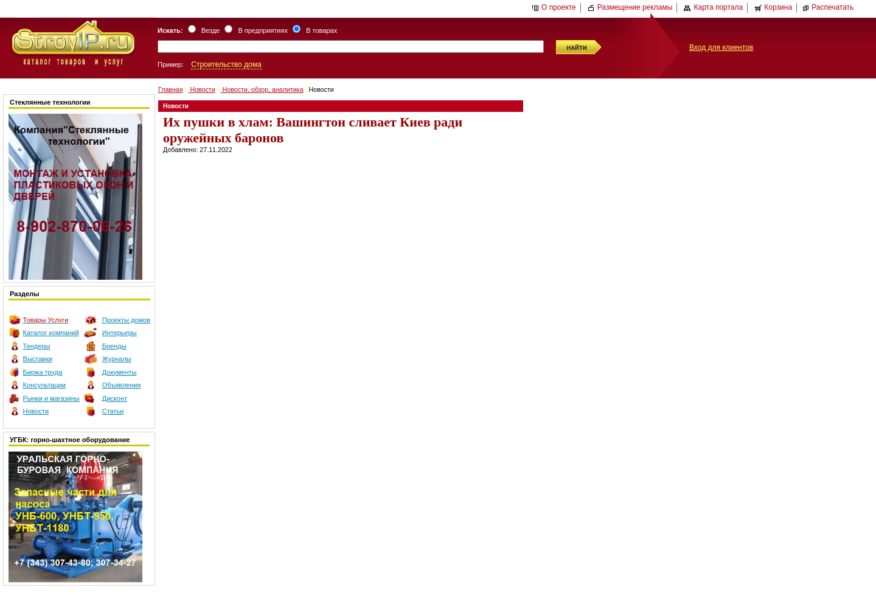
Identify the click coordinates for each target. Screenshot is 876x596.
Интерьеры (119, 332)
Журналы (116, 358)
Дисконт (114, 398)
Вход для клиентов (721, 47)
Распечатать (827, 7)
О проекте (554, 7)
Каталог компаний (51, 332)
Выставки (38, 358)
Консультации (44, 385)
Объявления (121, 385)
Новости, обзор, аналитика (262, 89)
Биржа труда (43, 372)
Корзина (773, 7)
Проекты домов (126, 320)
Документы (119, 372)
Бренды (114, 346)
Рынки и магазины (51, 398)
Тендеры (36, 346)
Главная (170, 89)
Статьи (113, 411)
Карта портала (713, 7)
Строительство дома (226, 64)
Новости (36, 411)
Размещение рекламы (630, 7)
